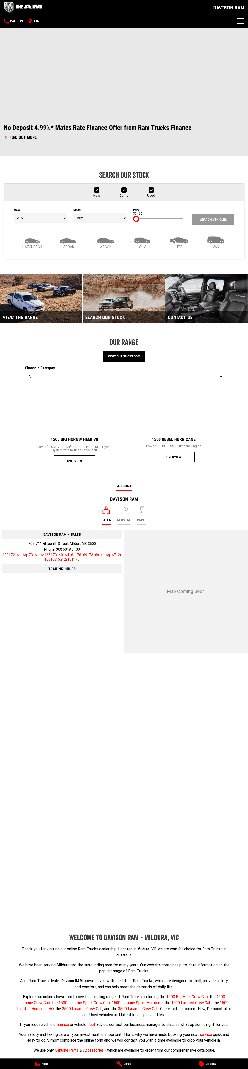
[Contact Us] (206, 299)
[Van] (216, 242)
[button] (124, 132)
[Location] (106, 515)
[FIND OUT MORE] (20, 136)
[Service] (124, 1064)
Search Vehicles (213, 220)
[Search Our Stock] (124, 299)
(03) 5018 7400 (68, 549)
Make (40, 215)
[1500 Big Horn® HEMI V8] (74, 426)
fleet (91, 1024)
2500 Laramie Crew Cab (82, 1008)
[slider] (136, 219)
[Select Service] (124, 515)
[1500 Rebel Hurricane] (173, 424)
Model (100, 215)
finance (62, 1024)
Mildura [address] (124, 485)
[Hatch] (32, 242)
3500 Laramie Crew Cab (138, 1008)
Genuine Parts (67, 1050)
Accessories (93, 1050)
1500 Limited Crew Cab (191, 1002)
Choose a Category (124, 374)
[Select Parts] (141, 515)
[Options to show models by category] (124, 377)
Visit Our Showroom (124, 356)
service (206, 1034)
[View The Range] (41, 299)
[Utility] (179, 242)
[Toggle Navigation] (240, 21)
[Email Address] (62, 557)
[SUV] (142, 242)
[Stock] (41, 1064)
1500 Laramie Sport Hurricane (137, 1002)
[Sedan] (69, 242)
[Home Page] (24, 7)
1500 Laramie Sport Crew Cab (84, 1002)
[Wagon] (105, 242)
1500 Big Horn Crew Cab (187, 996)
